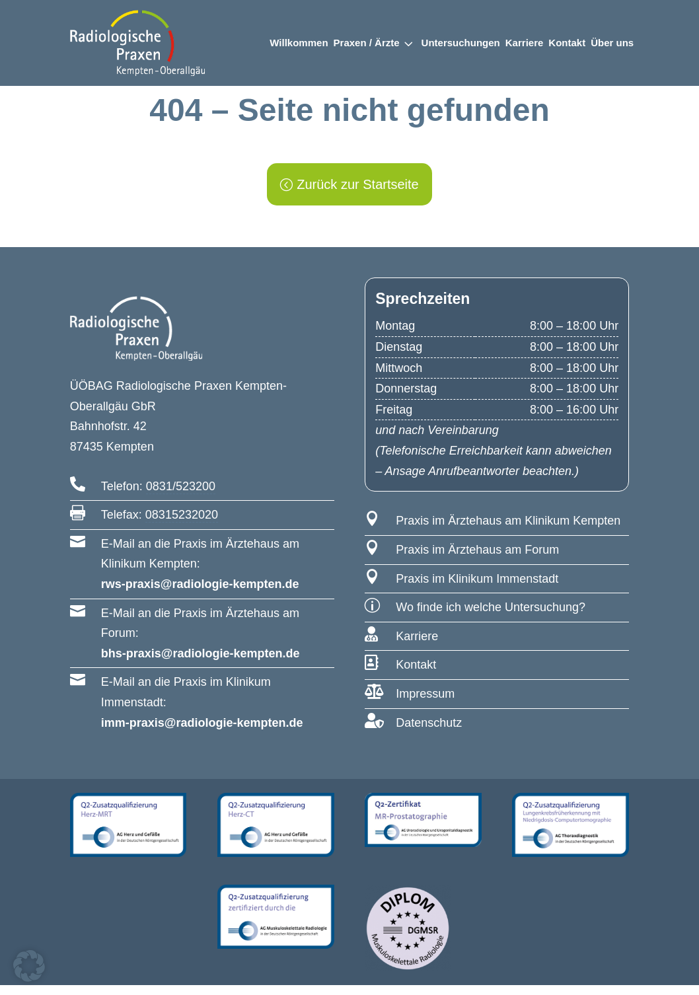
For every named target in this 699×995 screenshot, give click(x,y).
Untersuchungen (461, 42)
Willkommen (299, 42)
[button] (29, 966)
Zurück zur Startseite (358, 194)
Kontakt (566, 42)
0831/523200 (180, 496)
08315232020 (181, 524)
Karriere (524, 42)
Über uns (612, 42)
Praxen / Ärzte (367, 42)
